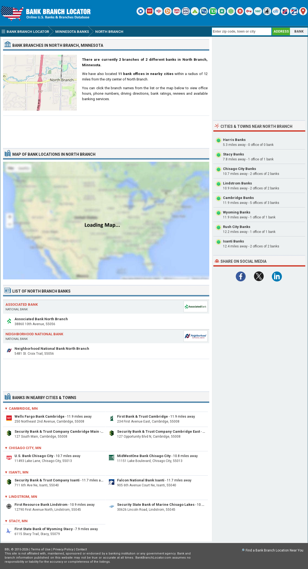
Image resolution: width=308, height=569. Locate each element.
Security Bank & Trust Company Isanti (47, 480)
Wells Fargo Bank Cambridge (39, 416)
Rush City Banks (236, 227)
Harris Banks (234, 140)
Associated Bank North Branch (41, 319)
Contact (81, 549)
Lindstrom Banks (237, 183)
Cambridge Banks (238, 198)
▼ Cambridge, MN (21, 408)
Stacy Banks (233, 154)
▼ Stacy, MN (16, 521)
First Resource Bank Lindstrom (41, 504)
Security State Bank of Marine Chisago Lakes (155, 504)
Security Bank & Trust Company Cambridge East (158, 431)
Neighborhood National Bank (34, 334)
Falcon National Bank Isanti (140, 480)
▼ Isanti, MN (16, 472)
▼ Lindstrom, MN (20, 497)
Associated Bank (21, 304)
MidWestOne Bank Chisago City (144, 456)
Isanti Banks (233, 241)
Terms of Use (41, 549)
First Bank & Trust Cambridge (142, 416)
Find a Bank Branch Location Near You (274, 550)
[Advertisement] (106, 129)
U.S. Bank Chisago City (33, 456)
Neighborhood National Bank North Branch (51, 348)
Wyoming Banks (236, 212)
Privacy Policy (63, 549)
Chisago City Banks (239, 169)
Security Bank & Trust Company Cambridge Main (56, 431)
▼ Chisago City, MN (22, 448)
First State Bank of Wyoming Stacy (43, 529)
